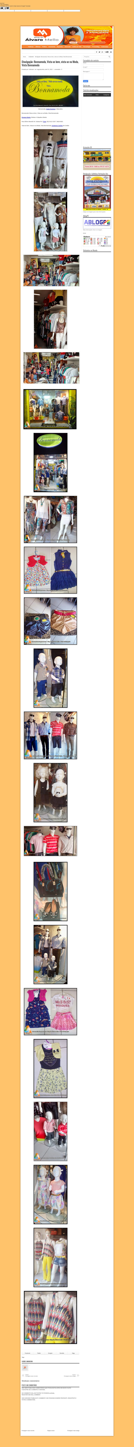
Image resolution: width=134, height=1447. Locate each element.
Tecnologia (86, 46)
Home (24, 47)
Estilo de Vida (76, 46)
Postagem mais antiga (73, 1430)
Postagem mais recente (28, 1430)
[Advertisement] (94, 109)
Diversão (67, 46)
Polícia (44, 46)
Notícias (31, 46)
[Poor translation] (7, 8)
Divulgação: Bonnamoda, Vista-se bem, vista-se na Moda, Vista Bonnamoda (50, 63)
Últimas (37, 46)
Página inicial (50, 1430)
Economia (52, 46)
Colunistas (104, 46)
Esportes (60, 46)
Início (84, 233)
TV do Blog (95, 46)
